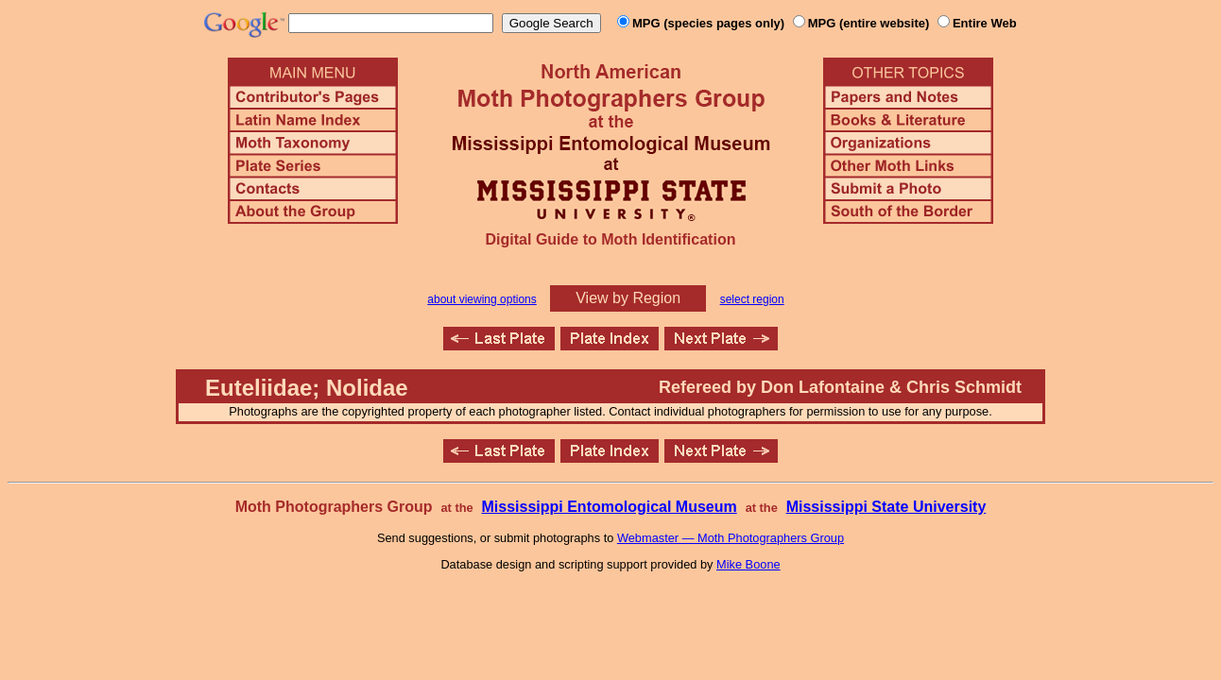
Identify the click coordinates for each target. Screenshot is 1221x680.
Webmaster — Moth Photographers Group (730, 538)
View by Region (628, 298)
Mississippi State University (886, 507)
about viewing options (481, 299)
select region (752, 299)
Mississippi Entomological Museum (608, 507)
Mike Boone (748, 564)
